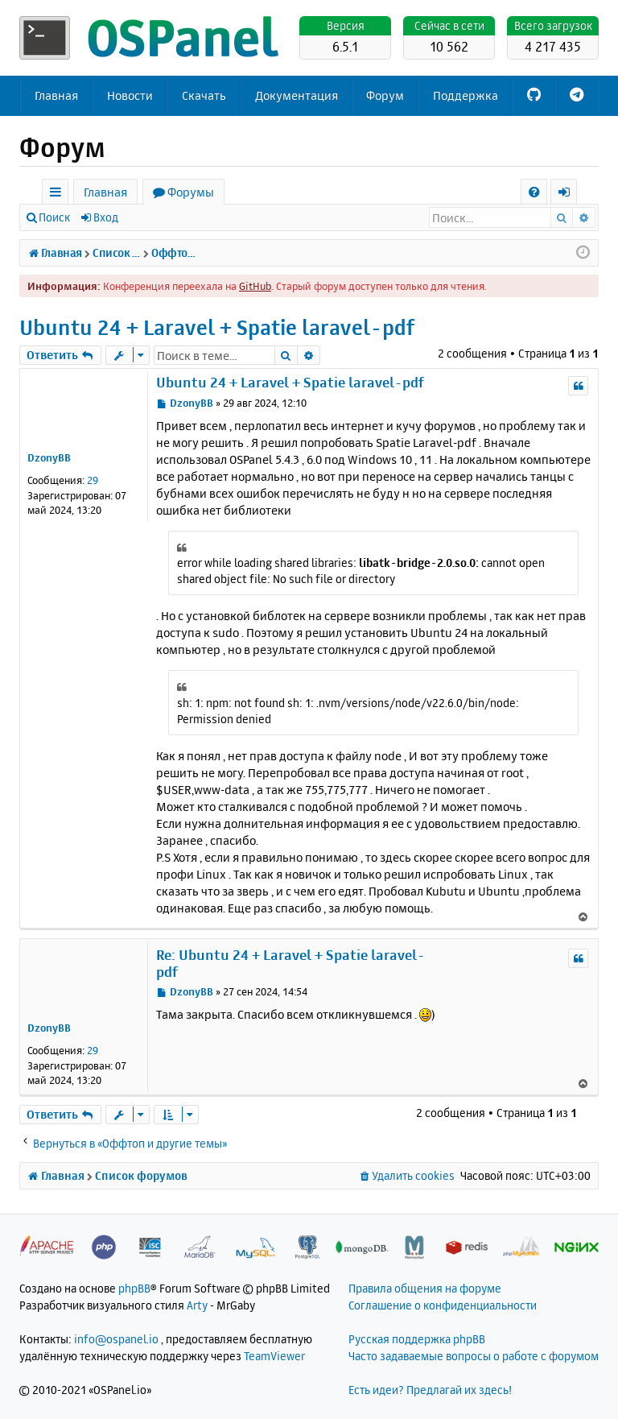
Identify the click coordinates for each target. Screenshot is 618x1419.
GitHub (255, 285)
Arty (197, 1305)
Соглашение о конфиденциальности (442, 1305)
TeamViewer (274, 1356)
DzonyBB (49, 457)
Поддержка (465, 95)
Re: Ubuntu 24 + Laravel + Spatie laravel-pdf (290, 963)
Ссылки (58, 194)
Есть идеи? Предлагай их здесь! (430, 1389)
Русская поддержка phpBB (416, 1339)
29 (92, 480)
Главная (56, 95)
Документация (296, 95)
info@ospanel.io (116, 1339)
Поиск (54, 217)
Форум (385, 95)
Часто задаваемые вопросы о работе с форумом (473, 1356)
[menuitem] (533, 192)
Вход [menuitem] (569, 194)
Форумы (190, 192)
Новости (130, 95)
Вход (105, 217)
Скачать (204, 95)
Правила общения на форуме (424, 1288)
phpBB (134, 1288)
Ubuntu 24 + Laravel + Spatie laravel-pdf (216, 327)
